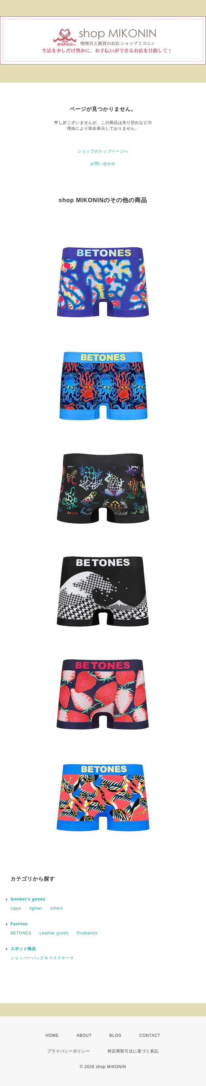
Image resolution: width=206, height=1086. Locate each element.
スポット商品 (23, 948)
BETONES (20, 933)
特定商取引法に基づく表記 (133, 1051)
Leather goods (54, 933)
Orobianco (87, 933)
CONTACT (149, 1035)
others (56, 908)
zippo (16, 908)
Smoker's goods (27, 899)
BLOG (116, 1035)
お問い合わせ (103, 163)
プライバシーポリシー (68, 1051)
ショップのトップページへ (103, 151)
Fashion (19, 924)
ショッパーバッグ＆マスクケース (42, 958)
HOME (52, 1035)
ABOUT (84, 1035)
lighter (36, 908)
